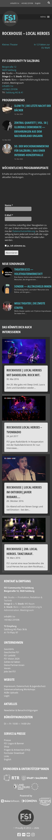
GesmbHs (9, 649)
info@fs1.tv (14, 3)
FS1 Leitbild (9, 655)
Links (6, 756)
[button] (43, 16)
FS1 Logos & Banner (14, 743)
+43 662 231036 (27, 3)
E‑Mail (9, 215)
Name (9, 205)
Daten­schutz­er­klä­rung (24, 231)
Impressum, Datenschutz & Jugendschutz (25, 686)
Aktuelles (10, 704)
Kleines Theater (10, 44)
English (38, 3)
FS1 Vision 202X (11, 658)
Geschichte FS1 (11, 652)
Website (9, 679)
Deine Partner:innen (14, 665)
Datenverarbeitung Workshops (19, 689)
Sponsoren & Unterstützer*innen (26, 768)
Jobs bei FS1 (10, 671)
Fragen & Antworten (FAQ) (17, 749)
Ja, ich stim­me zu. (15, 245)
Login (6, 695)
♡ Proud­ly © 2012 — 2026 (26, 828)
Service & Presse (14, 733)
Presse (7, 740)
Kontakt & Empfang (17, 581)
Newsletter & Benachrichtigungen (21, 710)
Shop (6, 746)
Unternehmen (13, 642)
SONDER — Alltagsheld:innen (32, 286)
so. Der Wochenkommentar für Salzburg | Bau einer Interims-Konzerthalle (31, 150)
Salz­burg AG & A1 (14, 92)
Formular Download (14, 753)
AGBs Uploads (11, 692)
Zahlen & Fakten (12, 661)
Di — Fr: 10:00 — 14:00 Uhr (17, 723)
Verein (7, 668)
